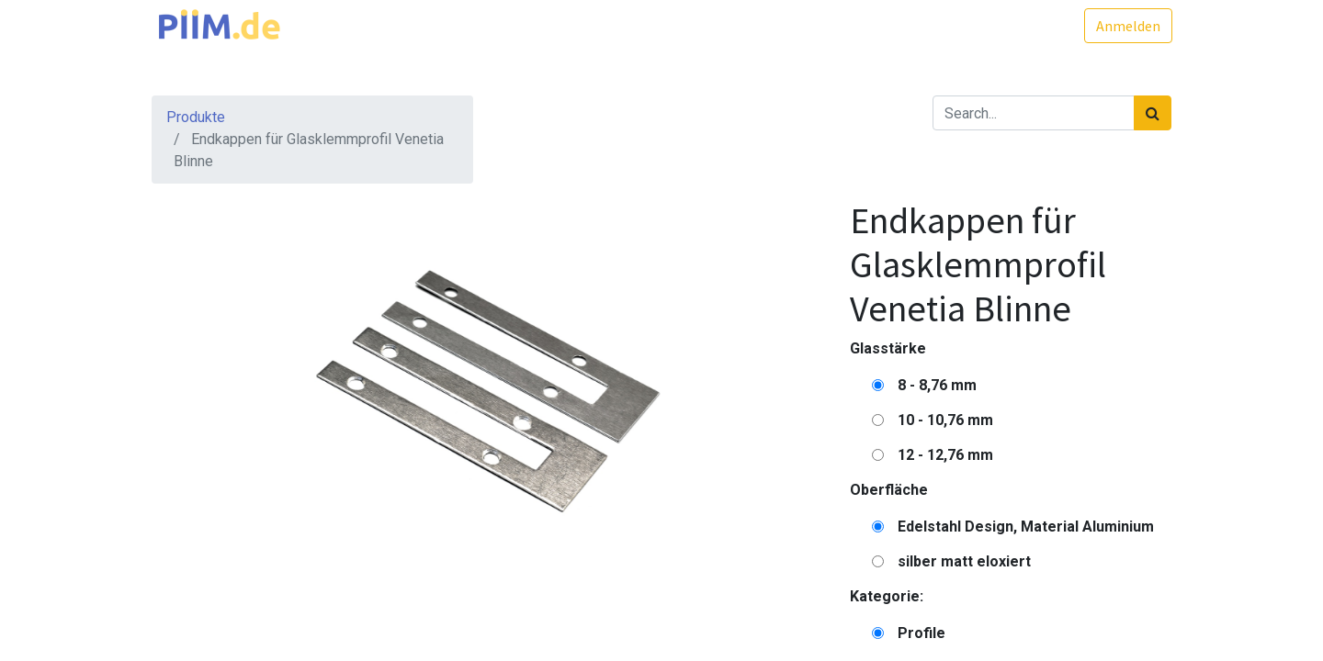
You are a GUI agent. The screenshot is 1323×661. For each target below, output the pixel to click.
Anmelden (1127, 26)
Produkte (195, 117)
